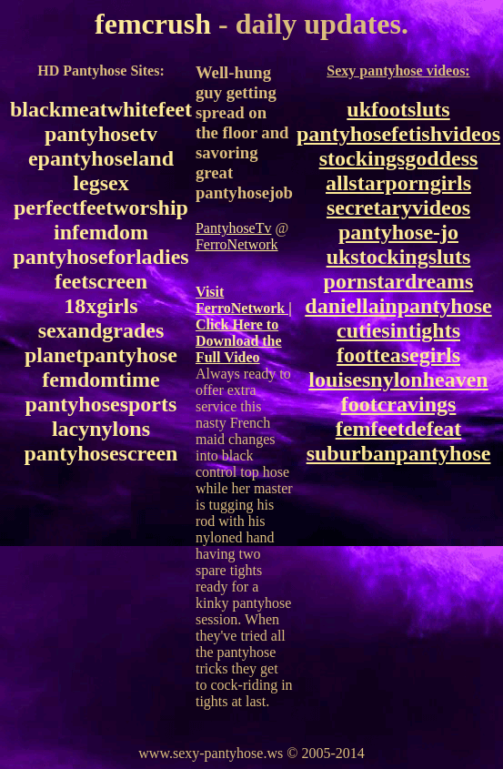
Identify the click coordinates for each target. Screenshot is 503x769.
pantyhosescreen (101, 453)
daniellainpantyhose (398, 306)
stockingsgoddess (398, 158)
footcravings (399, 404)
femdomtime (100, 379)
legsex (100, 183)
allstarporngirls (398, 183)
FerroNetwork (237, 244)
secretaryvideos (398, 207)
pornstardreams (399, 281)
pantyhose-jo (398, 232)
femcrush (153, 23)
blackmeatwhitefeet (101, 109)
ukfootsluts (398, 109)
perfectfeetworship (101, 207)
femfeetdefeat (399, 428)
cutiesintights (398, 330)
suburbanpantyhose (399, 453)
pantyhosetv (101, 134)
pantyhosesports (101, 404)
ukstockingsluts (399, 256)
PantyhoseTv (234, 228)
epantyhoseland (101, 158)
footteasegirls (398, 355)
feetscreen (101, 281)
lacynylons (101, 428)
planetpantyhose (101, 355)
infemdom (101, 232)
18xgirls (100, 306)
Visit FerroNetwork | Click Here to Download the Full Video (244, 324)
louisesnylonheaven (398, 379)
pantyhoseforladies (100, 256)
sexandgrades (101, 330)
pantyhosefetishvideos (398, 134)
